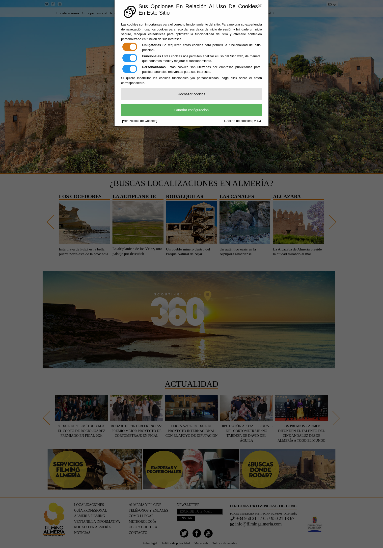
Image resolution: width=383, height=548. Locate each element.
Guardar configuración (191, 110)
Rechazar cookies (191, 94)
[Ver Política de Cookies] (139, 121)
